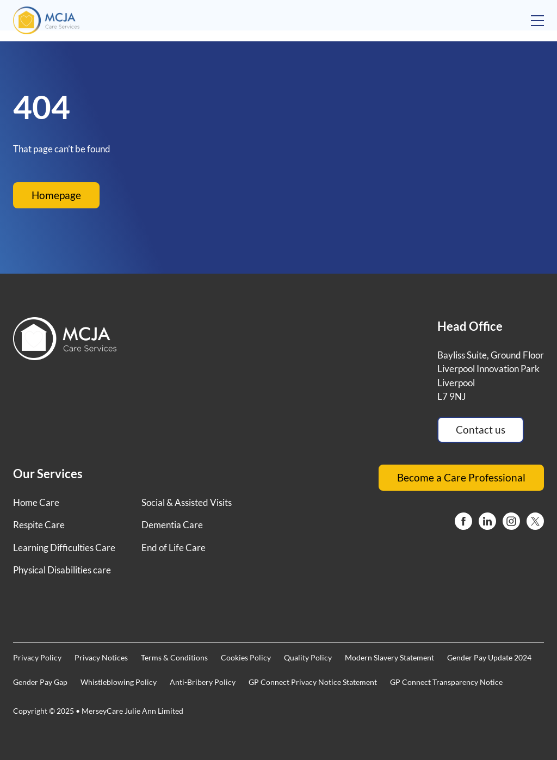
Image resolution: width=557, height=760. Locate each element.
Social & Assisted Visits (186, 502)
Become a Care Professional (461, 477)
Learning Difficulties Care (64, 547)
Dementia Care (172, 524)
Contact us (480, 429)
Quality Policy (308, 657)
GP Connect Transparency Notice (446, 682)
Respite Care (39, 524)
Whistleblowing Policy (119, 682)
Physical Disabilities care (62, 570)
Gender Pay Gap (40, 682)
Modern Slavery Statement (389, 657)
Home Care (36, 502)
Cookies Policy (246, 657)
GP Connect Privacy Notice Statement (313, 682)
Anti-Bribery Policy (203, 682)
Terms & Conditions (174, 657)
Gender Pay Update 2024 (489, 657)
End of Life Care (173, 547)
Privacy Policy (37, 657)
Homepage (56, 195)
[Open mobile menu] (537, 20)
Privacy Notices (101, 657)
